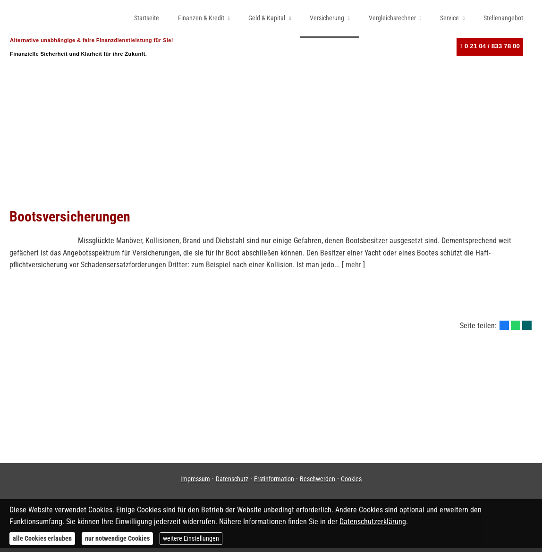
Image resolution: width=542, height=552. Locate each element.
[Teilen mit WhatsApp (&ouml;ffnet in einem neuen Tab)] (515, 329)
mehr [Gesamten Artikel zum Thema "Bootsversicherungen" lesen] (353, 268)
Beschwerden (317, 483)
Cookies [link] (351, 483)
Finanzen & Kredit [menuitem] (201, 18)
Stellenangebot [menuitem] (503, 18)
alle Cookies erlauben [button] (42, 538)
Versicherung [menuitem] (327, 18)
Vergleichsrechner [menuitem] (392, 18)
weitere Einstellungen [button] (191, 538)
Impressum (195, 483)
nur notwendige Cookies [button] (117, 538)
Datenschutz (232, 483)
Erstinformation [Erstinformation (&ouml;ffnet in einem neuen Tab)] (274, 483)
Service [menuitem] (449, 18)
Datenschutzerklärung (372, 521)
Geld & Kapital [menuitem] (266, 18)
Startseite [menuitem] (146, 18)
